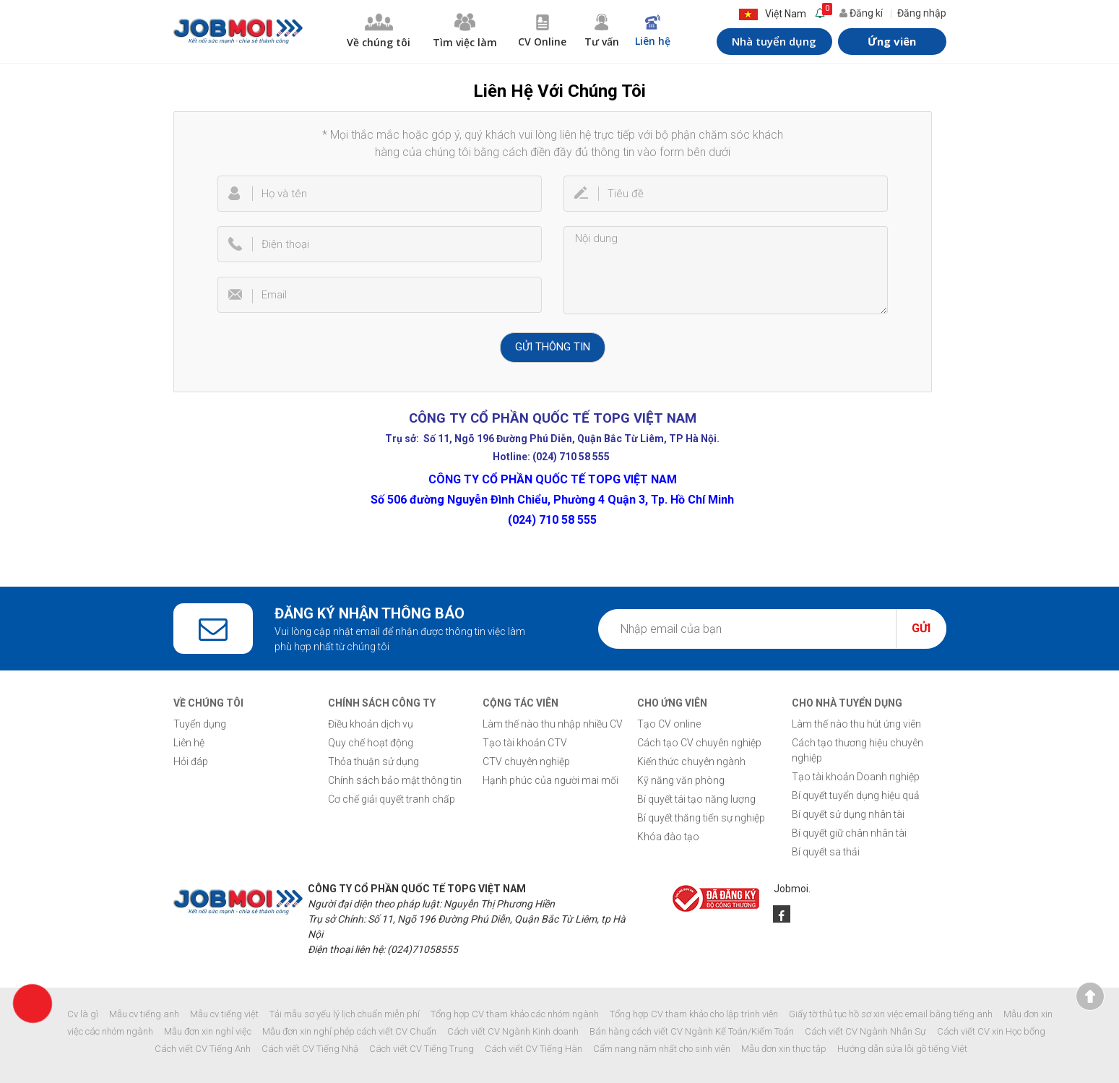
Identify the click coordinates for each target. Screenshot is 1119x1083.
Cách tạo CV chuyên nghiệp (699, 742)
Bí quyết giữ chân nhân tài (849, 833)
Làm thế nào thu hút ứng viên (856, 724)
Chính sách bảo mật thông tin (395, 780)
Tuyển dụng (199, 724)
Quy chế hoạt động (370, 742)
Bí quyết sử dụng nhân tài (848, 814)
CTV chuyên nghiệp (526, 761)
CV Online (542, 31)
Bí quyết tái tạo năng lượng (696, 799)
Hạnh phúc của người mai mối (550, 780)
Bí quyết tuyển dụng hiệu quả (856, 795)
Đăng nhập (921, 13)
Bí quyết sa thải (826, 852)
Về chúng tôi (379, 31)
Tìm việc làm (465, 31)
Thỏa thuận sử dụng (373, 761)
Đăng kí (861, 13)
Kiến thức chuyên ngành (691, 761)
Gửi (921, 628)
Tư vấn (601, 31)
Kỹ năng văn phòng (681, 780)
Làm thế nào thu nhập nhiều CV (553, 724)
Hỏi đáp (190, 761)
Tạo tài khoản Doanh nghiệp (856, 776)
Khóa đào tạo (668, 836)
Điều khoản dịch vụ (370, 724)
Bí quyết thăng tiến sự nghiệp (701, 818)
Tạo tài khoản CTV (525, 742)
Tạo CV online (669, 724)
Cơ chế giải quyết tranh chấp (391, 799)
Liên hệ (653, 31)
